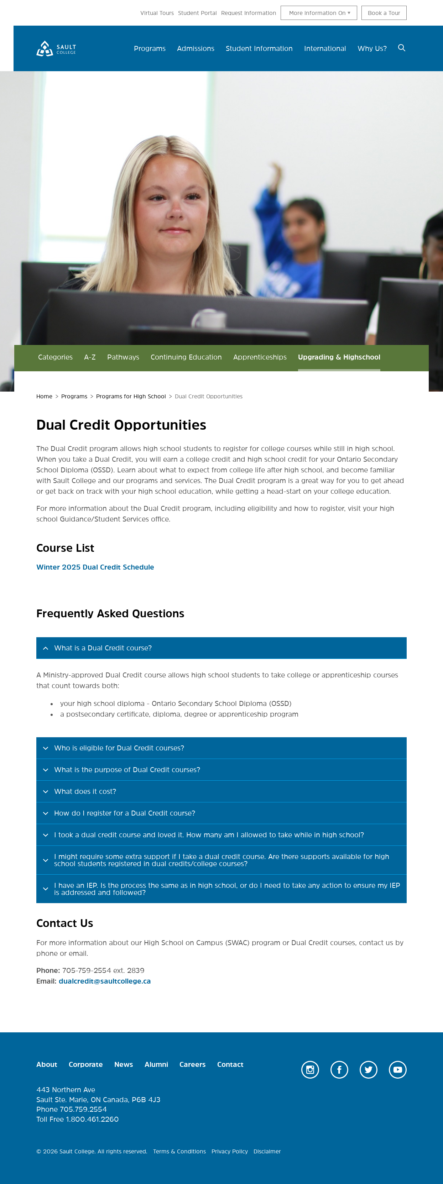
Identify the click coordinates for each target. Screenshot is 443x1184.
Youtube (398, 1070)
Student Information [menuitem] (259, 48)
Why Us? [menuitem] (372, 48)
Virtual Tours (157, 13)
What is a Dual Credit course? (96, 651)
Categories (55, 357)
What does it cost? (78, 795)
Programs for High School (131, 396)
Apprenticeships (260, 357)
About (46, 1064)
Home (44, 396)
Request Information (248, 13)
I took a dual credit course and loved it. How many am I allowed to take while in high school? (202, 838)
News (123, 1064)
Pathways (123, 357)
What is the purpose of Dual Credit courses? (120, 773)
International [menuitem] (325, 48)
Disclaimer (267, 1151)
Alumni (156, 1064)
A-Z (90, 357)
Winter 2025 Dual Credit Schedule (95, 567)
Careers (192, 1064)
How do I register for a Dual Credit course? (117, 817)
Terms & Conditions (179, 1151)
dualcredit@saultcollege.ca (105, 980)
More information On (317, 13)
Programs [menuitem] (150, 48)
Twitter (368, 1070)
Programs (74, 396)
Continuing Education (186, 357)
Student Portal (197, 13)
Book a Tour (384, 13)
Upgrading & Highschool (339, 357)
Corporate (86, 1064)
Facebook (339, 1070)
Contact (230, 1064)
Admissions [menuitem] (195, 48)
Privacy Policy (230, 1151)
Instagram (310, 1070)
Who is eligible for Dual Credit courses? (112, 751)
